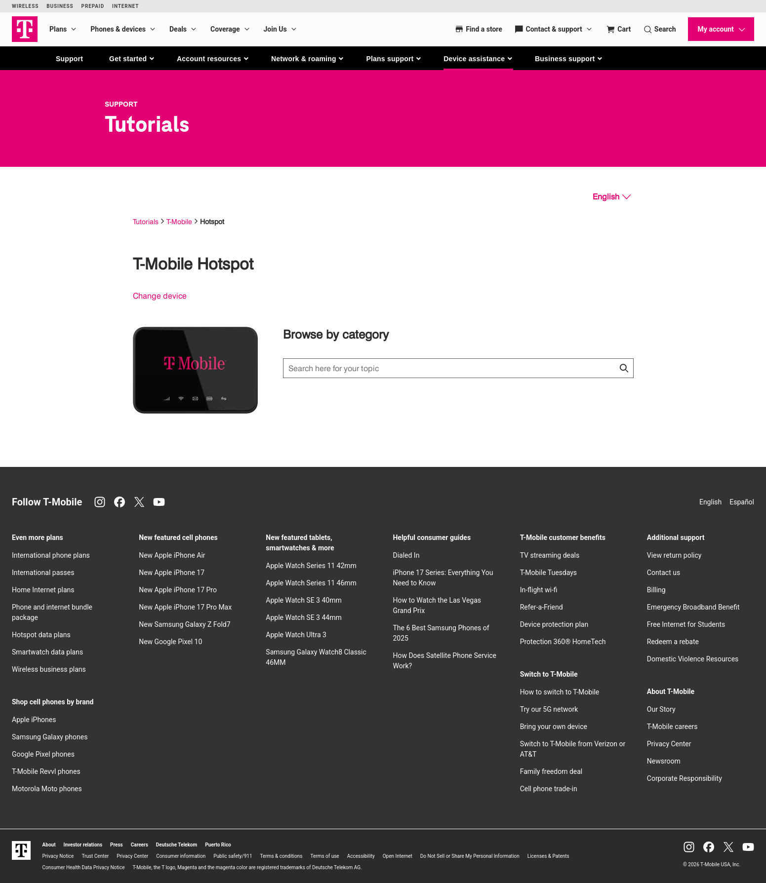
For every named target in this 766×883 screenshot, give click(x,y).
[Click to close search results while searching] (623, 368)
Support (69, 59)
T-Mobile (179, 221)
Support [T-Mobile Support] (121, 104)
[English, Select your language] (612, 197)
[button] (132, 59)
